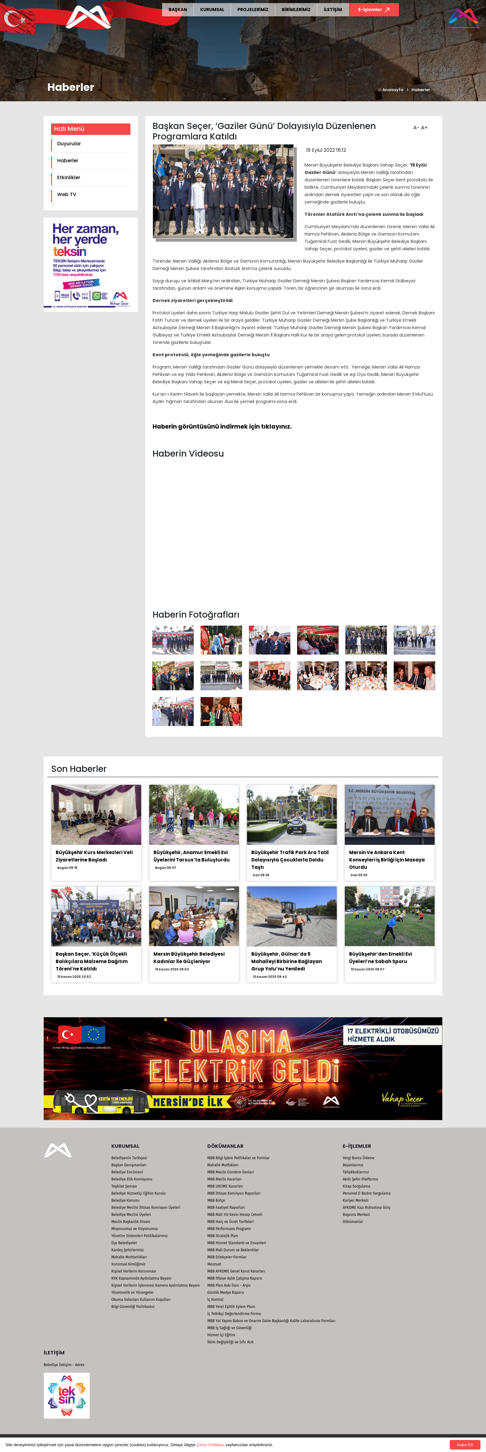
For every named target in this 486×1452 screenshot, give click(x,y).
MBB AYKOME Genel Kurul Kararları (236, 1271)
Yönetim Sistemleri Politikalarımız (139, 1236)
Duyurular (69, 143)
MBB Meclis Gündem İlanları (230, 1172)
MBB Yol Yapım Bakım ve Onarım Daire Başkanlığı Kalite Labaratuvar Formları (271, 1321)
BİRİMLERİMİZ (296, 9)
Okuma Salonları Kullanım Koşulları (140, 1299)
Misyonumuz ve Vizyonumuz (134, 1229)
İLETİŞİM (333, 9)
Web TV (66, 194)
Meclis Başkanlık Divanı (130, 1222)
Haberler (421, 90)
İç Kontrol (215, 1299)
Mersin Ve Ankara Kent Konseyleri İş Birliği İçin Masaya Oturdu (387, 859)
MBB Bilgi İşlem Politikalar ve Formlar (238, 1158)
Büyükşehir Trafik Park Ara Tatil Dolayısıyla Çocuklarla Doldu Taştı (290, 859)
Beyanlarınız (353, 1165)
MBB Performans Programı (229, 1229)
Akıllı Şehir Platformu (360, 1179)
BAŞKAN (178, 9)
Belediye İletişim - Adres (64, 1365)
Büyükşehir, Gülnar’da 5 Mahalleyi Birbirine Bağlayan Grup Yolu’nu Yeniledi (286, 961)
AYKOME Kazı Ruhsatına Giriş (366, 1207)
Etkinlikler (68, 177)
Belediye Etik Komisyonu (131, 1179)
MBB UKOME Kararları (225, 1186)
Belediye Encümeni (127, 1172)
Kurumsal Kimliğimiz (128, 1264)
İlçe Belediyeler (124, 1243)
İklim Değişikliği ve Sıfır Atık (230, 1342)
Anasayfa (391, 90)
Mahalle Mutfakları (222, 1165)
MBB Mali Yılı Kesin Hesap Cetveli (234, 1214)
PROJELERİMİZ (253, 9)
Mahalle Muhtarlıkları (129, 1257)
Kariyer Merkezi (355, 1200)
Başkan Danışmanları (128, 1165)
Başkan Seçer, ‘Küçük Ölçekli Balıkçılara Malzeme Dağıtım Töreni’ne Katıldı (92, 961)
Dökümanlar (353, 1222)
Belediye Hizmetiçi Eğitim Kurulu (138, 1193)
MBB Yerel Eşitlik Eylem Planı (231, 1307)
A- (415, 125)
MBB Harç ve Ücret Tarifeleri (230, 1222)
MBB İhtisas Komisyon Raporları (234, 1193)
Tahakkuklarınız (356, 1172)
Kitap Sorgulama (356, 1186)
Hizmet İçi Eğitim (221, 1335)
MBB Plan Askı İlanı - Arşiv (229, 1285)
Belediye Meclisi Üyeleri (131, 1214)
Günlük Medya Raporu (225, 1292)
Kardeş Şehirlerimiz (127, 1250)
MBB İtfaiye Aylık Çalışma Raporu (234, 1278)
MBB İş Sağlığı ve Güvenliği (229, 1328)
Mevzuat (214, 1264)
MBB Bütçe (216, 1200)
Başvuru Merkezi (356, 1214)
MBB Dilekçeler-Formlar (226, 1257)
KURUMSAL (212, 9)
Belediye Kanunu (125, 1200)
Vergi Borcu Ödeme (358, 1158)
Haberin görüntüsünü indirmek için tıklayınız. (222, 426)
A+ (423, 125)
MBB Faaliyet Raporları (226, 1207)
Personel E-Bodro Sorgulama (366, 1193)
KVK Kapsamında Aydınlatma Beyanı (141, 1278)
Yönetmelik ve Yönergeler (132, 1292)
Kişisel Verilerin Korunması (133, 1271)
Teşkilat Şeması (124, 1186)
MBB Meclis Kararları (224, 1179)
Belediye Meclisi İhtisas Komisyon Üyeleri (145, 1207)
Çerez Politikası (210, 1444)
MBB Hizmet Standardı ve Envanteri (236, 1243)
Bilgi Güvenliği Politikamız (132, 1307)
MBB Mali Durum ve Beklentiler (233, 1250)
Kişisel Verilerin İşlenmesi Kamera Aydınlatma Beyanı (155, 1285)
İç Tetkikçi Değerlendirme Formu (234, 1314)
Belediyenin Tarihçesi (129, 1158)
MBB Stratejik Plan (222, 1236)
